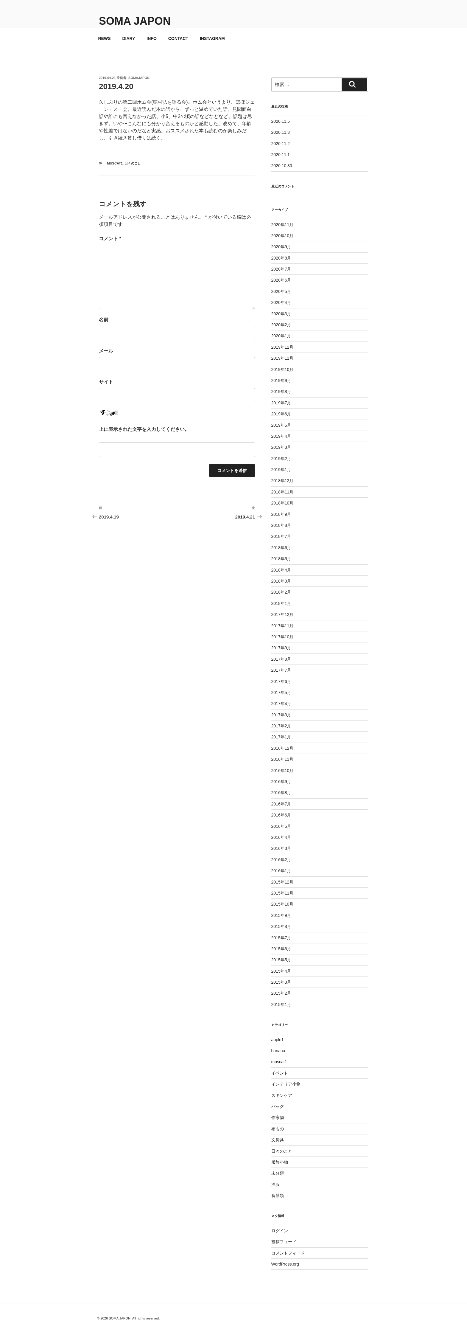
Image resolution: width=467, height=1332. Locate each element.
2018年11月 (282, 492)
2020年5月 (281, 291)
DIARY (128, 38)
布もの (277, 1128)
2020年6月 (281, 280)
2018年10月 (282, 503)
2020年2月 (281, 324)
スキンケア (281, 1095)
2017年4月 (281, 703)
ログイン (279, 1230)
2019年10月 (282, 369)
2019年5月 (281, 425)
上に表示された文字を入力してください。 (144, 429)
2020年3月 (281, 313)
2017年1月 (281, 737)
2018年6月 (281, 547)
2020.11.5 (280, 121)
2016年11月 (282, 759)
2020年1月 (281, 335)
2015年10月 (282, 904)
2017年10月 (282, 636)
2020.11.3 (280, 132)
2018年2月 (281, 592)
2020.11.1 (280, 154)
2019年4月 (281, 436)
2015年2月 (281, 993)
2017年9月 (281, 647)
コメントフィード (288, 1253)
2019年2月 (281, 458)
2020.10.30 (281, 165)
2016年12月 (282, 748)
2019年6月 (281, 414)
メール (106, 350)
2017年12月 (282, 614)
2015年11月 (282, 893)
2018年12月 (282, 480)
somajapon (139, 78)
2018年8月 (281, 525)
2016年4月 (281, 837)
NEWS (104, 38)
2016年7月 (281, 804)
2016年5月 (281, 826)
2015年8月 (281, 926)
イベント (279, 1073)
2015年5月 (281, 959)
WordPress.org (285, 1264)
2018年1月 (281, 603)
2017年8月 (281, 659)
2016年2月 (281, 859)
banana (278, 1050)
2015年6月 (281, 948)
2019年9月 (281, 380)
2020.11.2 (280, 143)
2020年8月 (281, 258)
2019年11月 (282, 358)
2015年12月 (282, 882)
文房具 (277, 1139)
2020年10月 (282, 235)
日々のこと (132, 163)
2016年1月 (281, 870)
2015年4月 (281, 971)
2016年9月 (281, 781)
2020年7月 (281, 269)
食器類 (277, 1195)
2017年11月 (282, 625)
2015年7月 (281, 937)
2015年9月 (281, 915)
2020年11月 (282, 224)
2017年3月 (281, 714)
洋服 (275, 1184)
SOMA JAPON (135, 21)
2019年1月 (281, 469)
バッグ (277, 1106)
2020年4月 (281, 302)
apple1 (277, 1039)
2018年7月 (281, 536)
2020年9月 (281, 246)
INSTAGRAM (212, 38)
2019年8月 (281, 391)
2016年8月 (281, 792)
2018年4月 (281, 570)
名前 (103, 319)
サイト (106, 381)
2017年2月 (281, 726)
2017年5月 (281, 692)
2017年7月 (281, 670)
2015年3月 (281, 982)
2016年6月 (281, 815)
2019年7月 (281, 402)
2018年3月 (281, 581)
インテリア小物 (286, 1084)
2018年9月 (281, 514)
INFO (151, 38)
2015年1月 (281, 1004)
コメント (110, 238)
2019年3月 (281, 447)
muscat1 (115, 163)
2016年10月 (282, 770)
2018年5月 (281, 558)
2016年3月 (281, 848)
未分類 (277, 1173)
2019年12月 (282, 347)
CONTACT (178, 38)
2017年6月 (281, 681)
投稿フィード (283, 1241)
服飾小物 (279, 1162)
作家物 (277, 1117)
